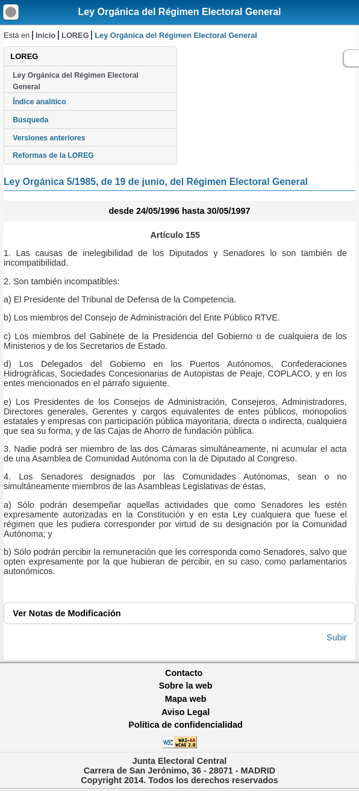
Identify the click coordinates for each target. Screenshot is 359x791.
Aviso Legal (185, 712)
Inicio (45, 35)
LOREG (75, 35)
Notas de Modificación (66, 613)
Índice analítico (39, 102)
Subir (336, 637)
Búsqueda (30, 120)
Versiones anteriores (49, 138)
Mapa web (186, 699)
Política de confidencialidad (185, 725)
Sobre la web (186, 685)
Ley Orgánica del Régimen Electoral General (179, 12)
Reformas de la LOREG (53, 155)
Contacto (183, 673)
